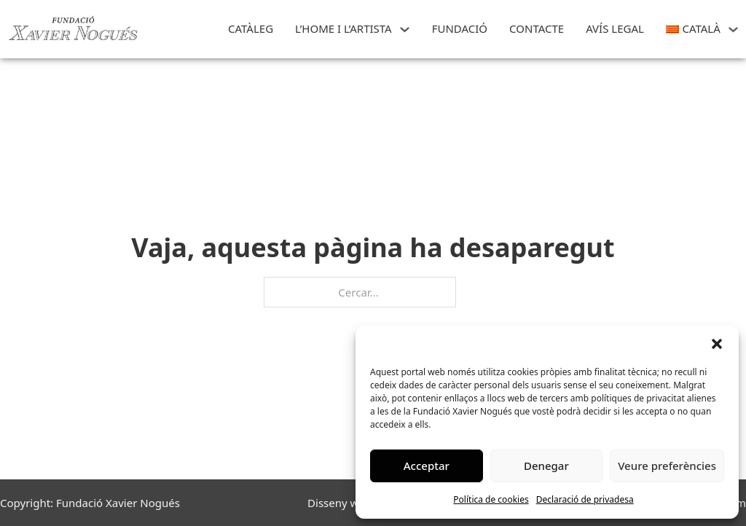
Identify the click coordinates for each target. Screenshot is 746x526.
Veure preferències (667, 465)
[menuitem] (693, 29)
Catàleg (250, 28)
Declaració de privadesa (585, 499)
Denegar (546, 465)
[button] (717, 344)
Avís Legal (615, 28)
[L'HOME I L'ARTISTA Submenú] (404, 29)
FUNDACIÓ (459, 28)
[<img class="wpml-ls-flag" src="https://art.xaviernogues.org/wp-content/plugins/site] (733, 29)
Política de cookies (490, 499)
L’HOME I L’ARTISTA (343, 28)
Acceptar (426, 465)
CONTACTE (536, 28)
